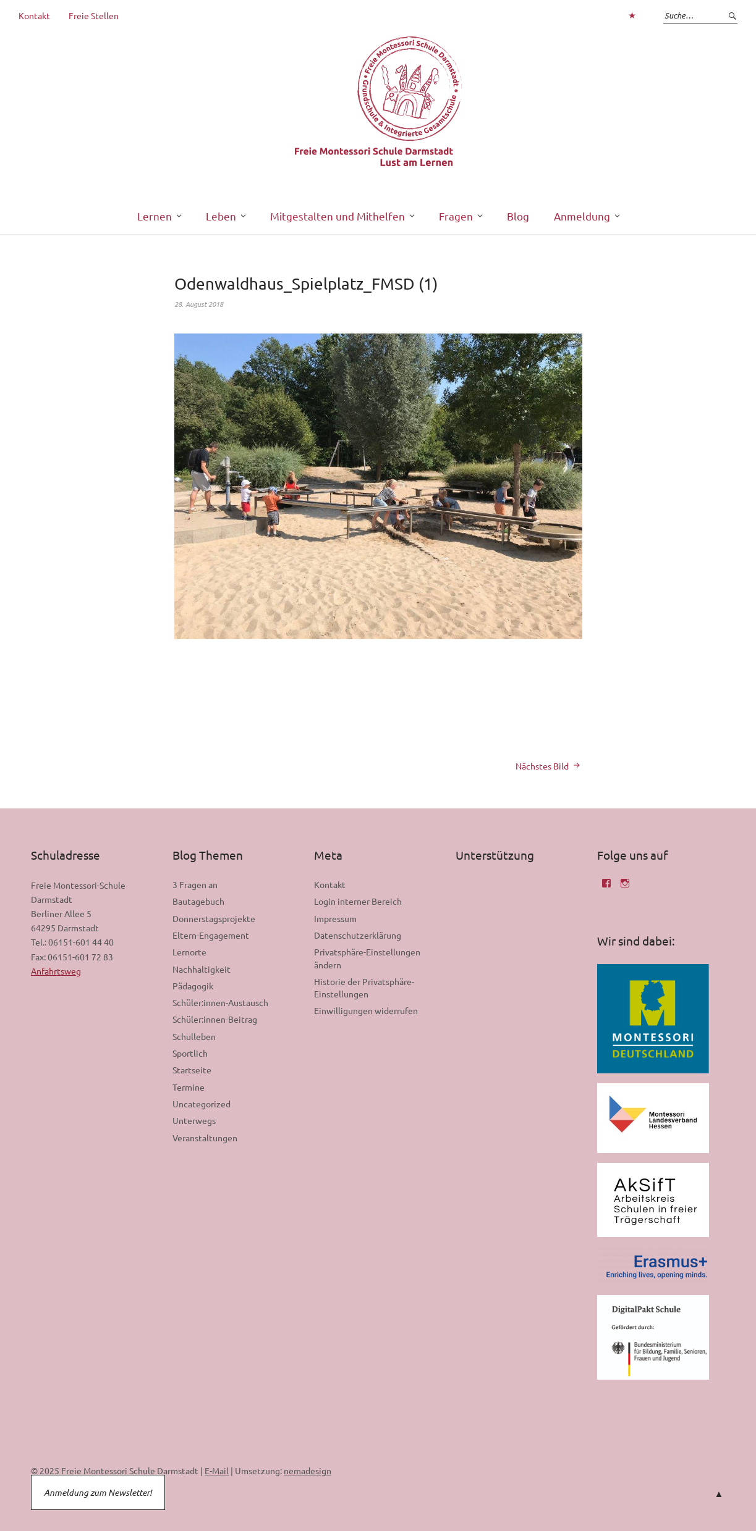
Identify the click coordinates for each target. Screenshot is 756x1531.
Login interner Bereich (358, 901)
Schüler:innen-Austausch (220, 1002)
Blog (518, 215)
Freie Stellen (94, 15)
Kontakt (34, 15)
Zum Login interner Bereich (631, 15)
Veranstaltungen (204, 1137)
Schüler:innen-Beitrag (214, 1019)
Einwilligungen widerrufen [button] (366, 1010)
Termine (188, 1087)
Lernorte (189, 951)
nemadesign (307, 1470)
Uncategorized (201, 1103)
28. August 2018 (198, 304)
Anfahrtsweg (56, 970)
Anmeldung (582, 215)
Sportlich (190, 1053)
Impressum (335, 918)
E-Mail (217, 1470)
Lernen (154, 215)
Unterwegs (194, 1120)
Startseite (191, 1069)
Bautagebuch (198, 901)
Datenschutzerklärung (357, 935)
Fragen (456, 215)
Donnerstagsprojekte (213, 918)
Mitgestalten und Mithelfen (337, 215)
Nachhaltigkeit (201, 969)
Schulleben (194, 1036)
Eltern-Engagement (210, 935)
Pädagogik (192, 985)
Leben (221, 215)
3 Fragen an (195, 884)
